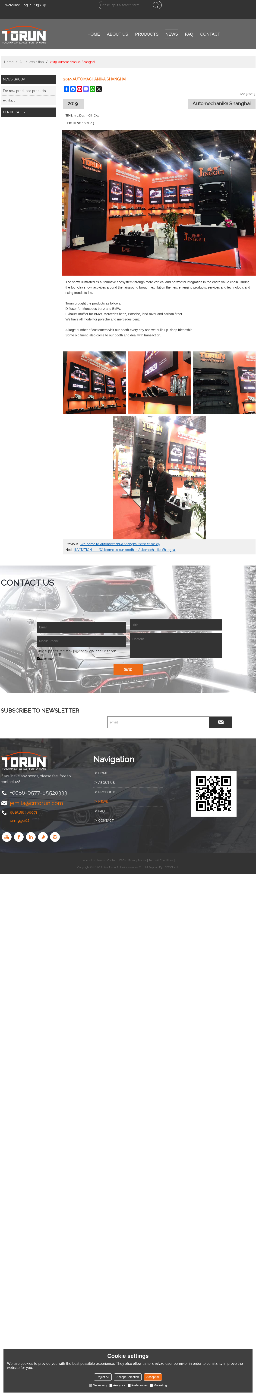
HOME (94, 34)
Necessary (98, 1385)
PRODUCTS (146, 34)
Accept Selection (128, 1377)
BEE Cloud (171, 867)
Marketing (158, 1385)
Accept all (152, 1377)
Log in (26, 5)
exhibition (36, 62)
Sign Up (40, 5)
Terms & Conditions (161, 860)
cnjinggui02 (19, 820)
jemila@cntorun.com (36, 803)
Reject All (103, 1377)
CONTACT (210, 34)
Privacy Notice (137, 860)
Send (128, 669)
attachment (46, 658)
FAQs (122, 860)
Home (8, 62)
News (101, 860)
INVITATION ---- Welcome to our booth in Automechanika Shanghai (125, 550)
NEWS (171, 34)
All (21, 62)
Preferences (138, 1385)
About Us (89, 860)
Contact (112, 860)
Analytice (117, 1385)
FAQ (189, 34)
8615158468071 (23, 812)
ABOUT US (117, 34)
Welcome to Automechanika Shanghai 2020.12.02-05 (120, 544)
